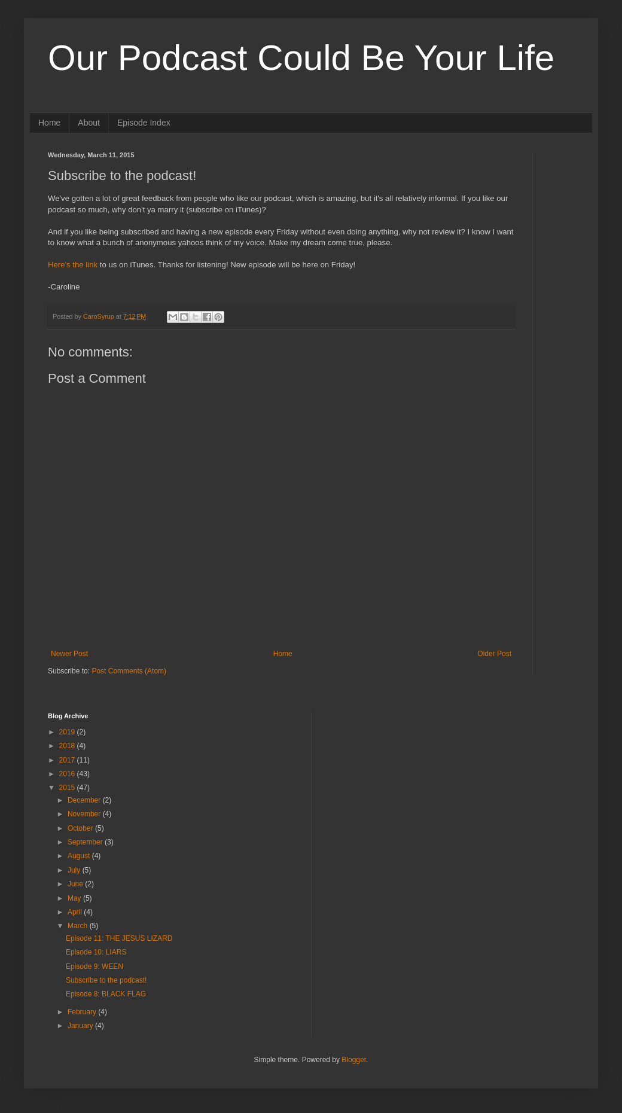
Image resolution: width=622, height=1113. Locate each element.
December (85, 800)
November (85, 814)
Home (49, 122)
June (76, 884)
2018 (68, 746)
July (75, 870)
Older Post (494, 653)
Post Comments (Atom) (129, 671)
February (83, 1012)
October (81, 828)
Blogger (354, 1060)
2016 (68, 774)
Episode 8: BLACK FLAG (106, 994)
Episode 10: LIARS (96, 952)
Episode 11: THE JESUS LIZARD (119, 938)
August (80, 856)
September (86, 842)
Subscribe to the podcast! (106, 980)
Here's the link (72, 264)
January (81, 1025)
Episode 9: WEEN (94, 966)
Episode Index (143, 122)
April (76, 912)
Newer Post (69, 653)
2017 (68, 760)
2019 (68, 732)
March (79, 926)
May (75, 898)
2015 (68, 787)
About (89, 122)
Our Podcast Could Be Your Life (301, 58)
